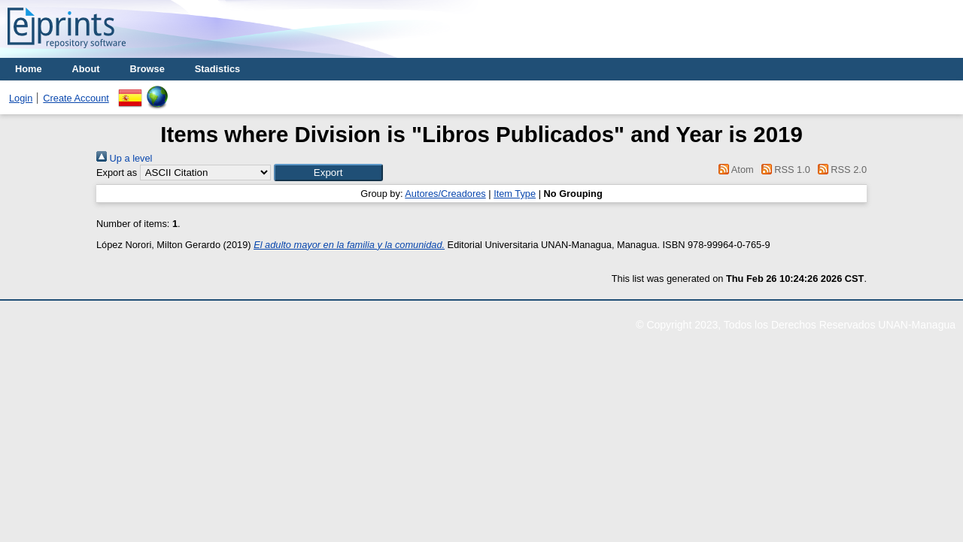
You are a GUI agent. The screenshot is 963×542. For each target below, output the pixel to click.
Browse (147, 68)
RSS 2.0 (840, 169)
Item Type (515, 193)
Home (28, 68)
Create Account (76, 98)
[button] (328, 172)
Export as (116, 172)
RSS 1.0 (783, 169)
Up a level (124, 158)
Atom (734, 169)
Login (20, 98)
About (86, 68)
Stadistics (217, 68)
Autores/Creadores (445, 193)
